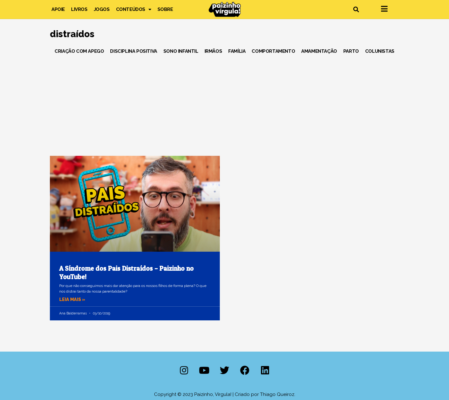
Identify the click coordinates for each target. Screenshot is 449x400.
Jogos (102, 9)
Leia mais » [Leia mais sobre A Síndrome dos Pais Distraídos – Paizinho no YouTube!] (73, 299)
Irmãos (213, 51)
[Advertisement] (224, 102)
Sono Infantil (180, 51)
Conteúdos (133, 9)
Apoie (58, 9)
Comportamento (273, 51)
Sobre (165, 9)
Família (236, 51)
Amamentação (319, 51)
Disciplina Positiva (133, 51)
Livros (79, 9)
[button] (356, 9)
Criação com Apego (79, 51)
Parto (351, 51)
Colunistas (379, 51)
